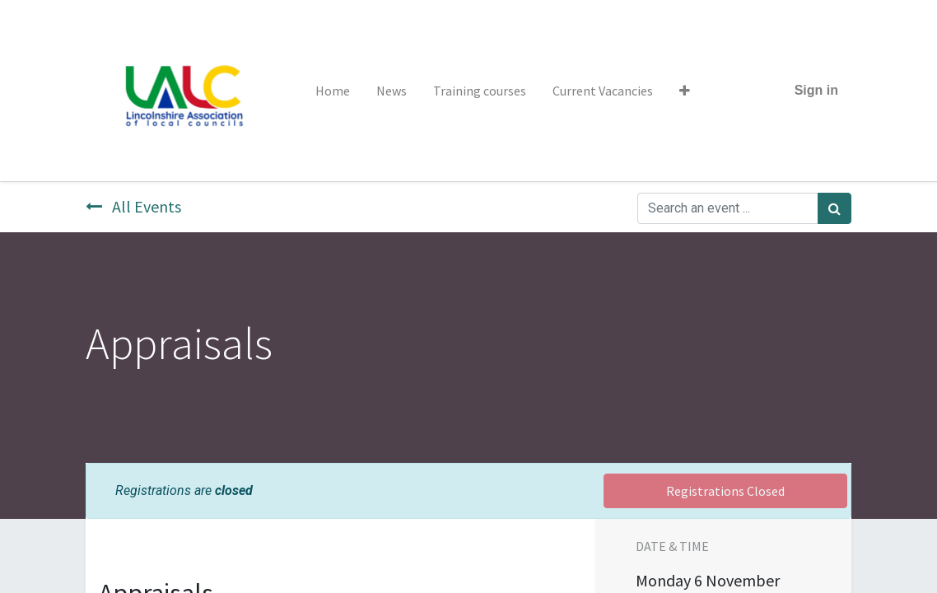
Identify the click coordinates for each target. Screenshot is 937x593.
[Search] (834, 208)
